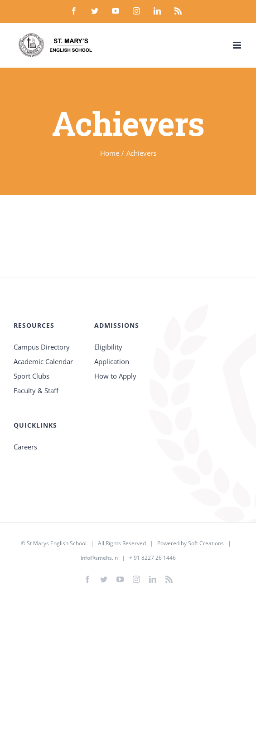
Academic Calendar (43, 361)
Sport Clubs (31, 375)
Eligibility (108, 346)
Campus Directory (42, 346)
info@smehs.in (99, 558)
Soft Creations (206, 543)
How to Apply (115, 375)
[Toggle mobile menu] (237, 45)
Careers (25, 446)
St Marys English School (57, 543)
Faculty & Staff (36, 390)
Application (111, 361)
